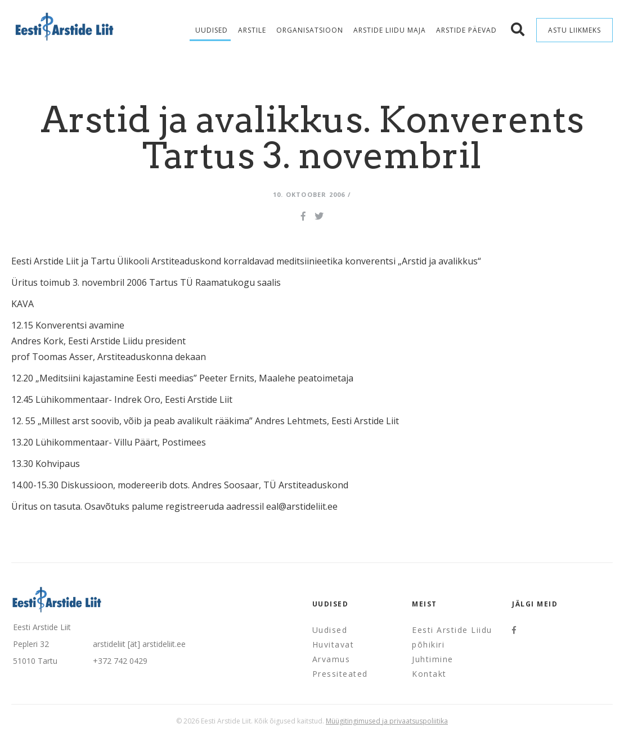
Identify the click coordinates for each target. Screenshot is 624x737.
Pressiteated (340, 673)
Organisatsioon (309, 30)
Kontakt (429, 673)
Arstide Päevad (466, 30)
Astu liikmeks (574, 30)
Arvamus (331, 659)
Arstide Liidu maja (389, 30)
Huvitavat (333, 644)
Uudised (211, 30)
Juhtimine (433, 659)
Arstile (252, 30)
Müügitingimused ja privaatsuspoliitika (387, 721)
